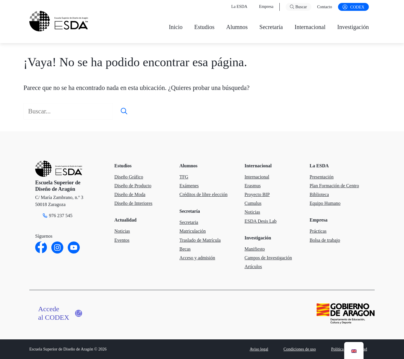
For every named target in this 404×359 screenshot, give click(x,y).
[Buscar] (124, 111)
